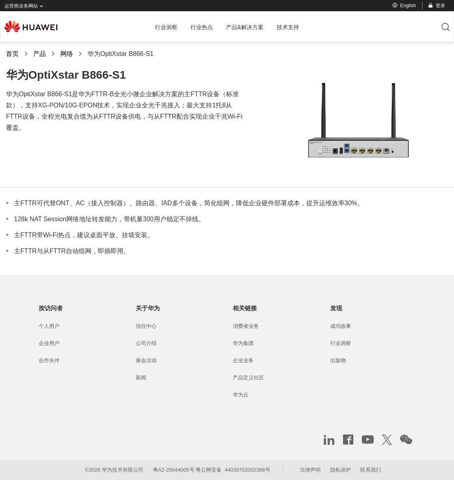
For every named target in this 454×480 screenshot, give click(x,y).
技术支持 (288, 27)
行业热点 (201, 27)
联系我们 (370, 470)
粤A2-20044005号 (173, 470)
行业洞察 (166, 27)
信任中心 (146, 326)
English (404, 5)
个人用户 (49, 326)
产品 (39, 53)
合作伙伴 (49, 360)
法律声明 (310, 470)
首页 (12, 53)
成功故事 (340, 326)
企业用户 (49, 343)
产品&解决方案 (245, 27)
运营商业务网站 (25, 6)
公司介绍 (146, 343)
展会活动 (146, 360)
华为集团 (243, 343)
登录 (436, 5)
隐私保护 (340, 470)
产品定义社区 (248, 378)
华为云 (240, 395)
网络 (66, 53)
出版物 (338, 360)
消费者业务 (246, 326)
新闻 (141, 378)
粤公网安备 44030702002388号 (233, 470)
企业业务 (243, 360)
